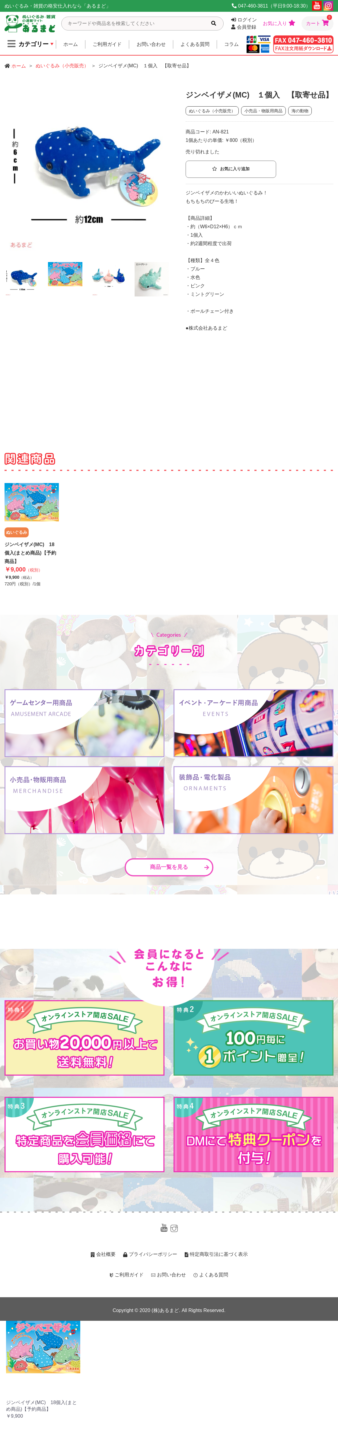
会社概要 (103, 1254)
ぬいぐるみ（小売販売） (62, 65)
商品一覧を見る (179, 867)
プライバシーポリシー (150, 1254)
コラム (231, 44)
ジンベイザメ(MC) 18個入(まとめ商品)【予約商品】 (30, 553)
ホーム (70, 44)
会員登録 (243, 27)
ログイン (244, 19)
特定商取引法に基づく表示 (216, 1254)
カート (319, 21)
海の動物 (300, 110)
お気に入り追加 (231, 169)
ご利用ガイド (107, 44)
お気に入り (279, 23)
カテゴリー (28, 43)
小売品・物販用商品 (263, 110)
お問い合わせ (151, 44)
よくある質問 (194, 44)
